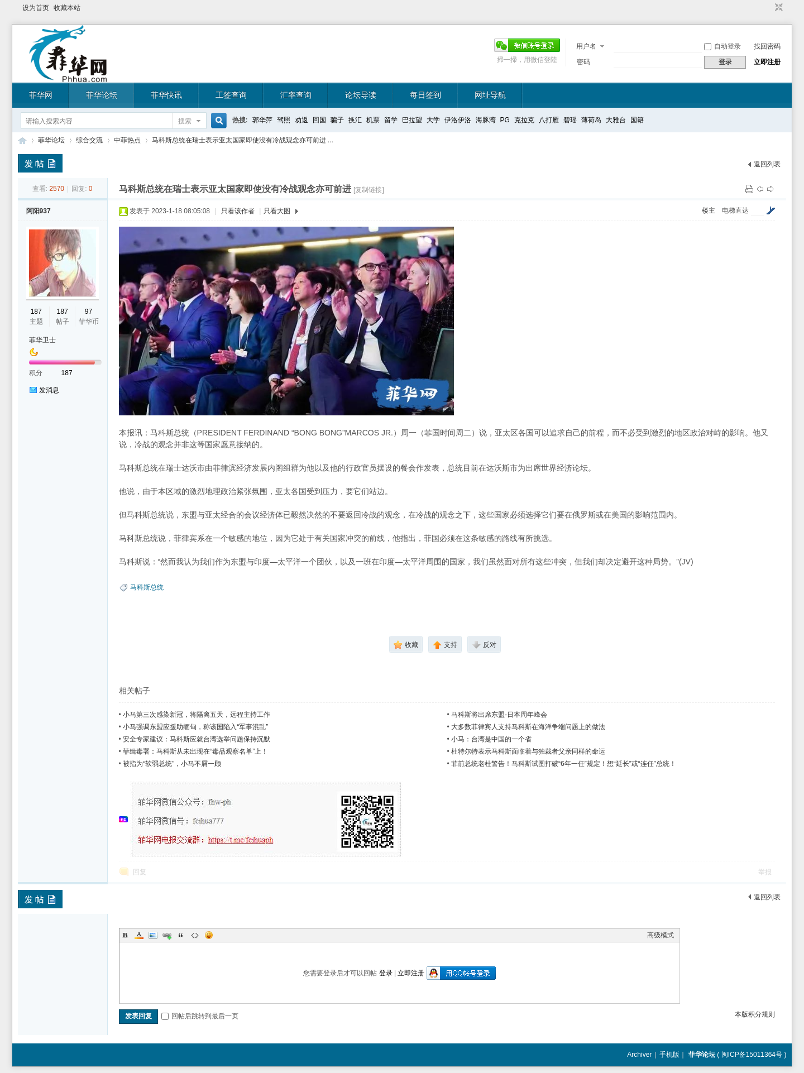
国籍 (637, 120)
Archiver (639, 1054)
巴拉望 (412, 120)
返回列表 (767, 164)
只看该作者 (238, 211)
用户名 (586, 46)
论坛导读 (360, 94)
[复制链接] (368, 190)
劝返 (301, 120)
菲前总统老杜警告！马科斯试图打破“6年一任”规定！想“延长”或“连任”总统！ (563, 764)
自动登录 (722, 46)
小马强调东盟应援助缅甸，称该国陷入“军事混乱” (195, 727)
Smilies (208, 935)
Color (139, 935)
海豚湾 (486, 120)
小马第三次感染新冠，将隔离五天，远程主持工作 (196, 714)
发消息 (49, 390)
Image (153, 935)
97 (88, 311)
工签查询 (231, 94)
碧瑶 (570, 120)
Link (167, 935)
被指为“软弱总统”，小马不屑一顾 (172, 764)
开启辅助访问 (768, 8)
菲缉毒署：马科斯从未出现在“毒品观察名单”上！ (195, 751)
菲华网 (40, 94)
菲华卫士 (42, 340)
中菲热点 (127, 140)
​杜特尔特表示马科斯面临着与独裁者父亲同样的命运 (528, 751)
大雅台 (616, 120)
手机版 (669, 1054)
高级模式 (660, 935)
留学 (391, 120)
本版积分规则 (755, 1014)
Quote (180, 935)
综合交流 (89, 140)
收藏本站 (67, 8)
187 (36, 311)
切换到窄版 (777, 8)
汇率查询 (296, 94)
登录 (386, 973)
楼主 (708, 210)
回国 (319, 120)
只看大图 (277, 211)
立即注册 (767, 62)
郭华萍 (262, 120)
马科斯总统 (147, 587)
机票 (373, 120)
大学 (433, 120)
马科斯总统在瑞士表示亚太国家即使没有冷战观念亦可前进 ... (242, 140)
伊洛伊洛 (457, 120)
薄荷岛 (591, 120)
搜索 (185, 121)
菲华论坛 (101, 94)
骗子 (337, 120)
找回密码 (767, 46)
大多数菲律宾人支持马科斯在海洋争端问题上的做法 (528, 727)
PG (505, 120)
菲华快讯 (166, 94)
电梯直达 (735, 210)
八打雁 (549, 120)
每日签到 (425, 94)
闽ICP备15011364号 (751, 1054)
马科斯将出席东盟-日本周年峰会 (499, 714)
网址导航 (490, 94)
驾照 (283, 120)
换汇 (355, 120)
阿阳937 (38, 211)
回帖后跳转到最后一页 (199, 1016)
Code (194, 935)
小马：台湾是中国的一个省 (491, 739)
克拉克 (524, 120)
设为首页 (35, 8)
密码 (583, 62)
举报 (765, 872)
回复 (139, 872)
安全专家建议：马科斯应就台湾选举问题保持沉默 (196, 739)
